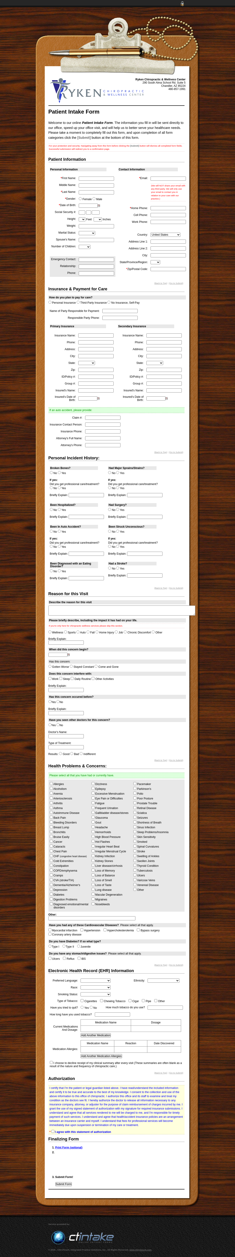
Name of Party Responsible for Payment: (75, 311)
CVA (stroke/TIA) (62, 880)
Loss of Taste (102, 885)
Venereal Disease (146, 885)
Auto (81, 632)
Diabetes (57, 894)
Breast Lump (59, 827)
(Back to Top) (160, 283)
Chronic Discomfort (137, 632)
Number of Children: (63, 246)
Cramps (56, 875)
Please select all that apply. (101, 925)
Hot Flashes (101, 841)
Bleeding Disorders (63, 822)
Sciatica (140, 813)
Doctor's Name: (57, 732)
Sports (70, 632)
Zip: (73, 369)
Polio (138, 793)
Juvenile (84, 946)
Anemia (56, 793)
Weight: (71, 225)
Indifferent (87, 754)
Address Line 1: (138, 241)
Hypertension (90, 930)
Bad (74, 754)
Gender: (70, 198)
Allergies (57, 784)
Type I (53, 946)
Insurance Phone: (71, 431)
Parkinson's (142, 789)
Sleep (64, 679)
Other (157, 632)
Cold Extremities (62, 861)
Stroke (139, 851)
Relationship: (68, 266)
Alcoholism (58, 789)
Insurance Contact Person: (66, 424)
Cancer (56, 841)
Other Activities (103, 679)
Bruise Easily (60, 837)
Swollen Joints (144, 861)
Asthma (56, 808)
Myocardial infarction (62, 930)
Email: (143, 178)
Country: (142, 234)
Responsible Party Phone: (84, 317)
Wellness (55, 632)
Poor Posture (143, 798)
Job (119, 632)
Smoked (140, 841)
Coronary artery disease (64, 934)
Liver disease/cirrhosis (107, 865)
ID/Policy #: (69, 376)
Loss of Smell (102, 880)
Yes (62, 473)
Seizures (140, 817)
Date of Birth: (67, 205)
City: (145, 255)
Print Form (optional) (69, 1147)
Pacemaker (142, 784)
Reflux (68, 958)
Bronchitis (58, 832)
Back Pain (58, 817)
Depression (58, 890)
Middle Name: (67, 185)
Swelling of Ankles (146, 856)
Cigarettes (89, 1001)
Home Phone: (139, 208)
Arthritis (56, 803)
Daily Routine (81, 679)
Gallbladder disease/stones (110, 813)
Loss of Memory (103, 870)
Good (64, 754)
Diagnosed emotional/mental (69, 905)
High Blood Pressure (106, 837)
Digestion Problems (63, 899)
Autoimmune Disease (65, 813)
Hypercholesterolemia (119, 930)
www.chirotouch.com (140, 1250)
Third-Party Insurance (92, 302)
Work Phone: (140, 222)
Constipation (59, 865)
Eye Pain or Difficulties (107, 798)
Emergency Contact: (63, 259)
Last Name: (68, 192)
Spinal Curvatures (146, 846)
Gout (96, 822)
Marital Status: (67, 232)
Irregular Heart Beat (106, 846)
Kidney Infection (103, 856)
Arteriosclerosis (61, 798)
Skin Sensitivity (144, 837)
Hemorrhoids (101, 832)
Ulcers (139, 875)
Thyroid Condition (146, 865)
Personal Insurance (62, 302)
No (53, 473)
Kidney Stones (102, 861)
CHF (68, 856)
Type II (68, 946)
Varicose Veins (144, 880)
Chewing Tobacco (113, 1001)
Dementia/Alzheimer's (65, 885)
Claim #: (77, 417)
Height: (71, 219)
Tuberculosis (143, 870)
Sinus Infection (144, 827)
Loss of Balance (103, 875)
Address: (70, 349)
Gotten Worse (58, 666)
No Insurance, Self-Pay (123, 302)
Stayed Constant (82, 666)
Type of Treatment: (59, 743)
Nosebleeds (101, 904)
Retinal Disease (144, 808)
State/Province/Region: (134, 262)
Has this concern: (59, 661)
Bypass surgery (148, 930)
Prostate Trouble (145, 803)
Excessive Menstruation (108, 793)
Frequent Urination (105, 808)
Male (97, 199)
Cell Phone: (141, 215)
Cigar (134, 1001)
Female (85, 199)
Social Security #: (65, 212)
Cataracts (57, 846)
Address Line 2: (138, 248)
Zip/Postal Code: (137, 269)
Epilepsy (99, 789)
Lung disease (102, 890)
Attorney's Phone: (71, 445)
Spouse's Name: (66, 239)
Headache (100, 827)
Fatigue (98, 803)
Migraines (99, 899)
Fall (91, 632)
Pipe (146, 1001)
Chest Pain (58, 851)
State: (72, 363)
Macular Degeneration (107, 894)
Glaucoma (100, 817)
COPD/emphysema (63, 870)
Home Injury (104, 632)
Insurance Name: (65, 335)
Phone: (71, 273)
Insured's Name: (66, 390)
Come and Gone (106, 666)
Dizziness (99, 784)
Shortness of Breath (147, 822)
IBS (82, 958)
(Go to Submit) (176, 283)
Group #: (70, 383)
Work (53, 679)
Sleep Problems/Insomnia (150, 832)
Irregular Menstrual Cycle (109, 851)
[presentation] (90, 1164)
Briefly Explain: (59, 495)
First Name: (68, 178)
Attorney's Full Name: (69, 438)
